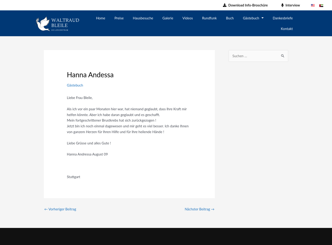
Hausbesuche (143, 18)
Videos (187, 18)
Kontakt (287, 29)
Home (100, 18)
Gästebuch (253, 18)
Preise (119, 18)
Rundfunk (209, 18)
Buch (230, 18)
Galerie (168, 18)
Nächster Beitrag (199, 209)
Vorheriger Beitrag (60, 209)
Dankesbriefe (283, 18)
